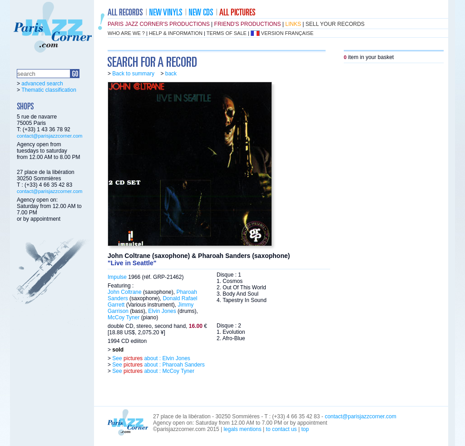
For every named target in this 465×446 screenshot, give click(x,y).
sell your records (335, 24)
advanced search (42, 83)
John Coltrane (125, 292)
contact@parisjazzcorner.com (49, 136)
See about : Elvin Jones (150, 358)
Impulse (117, 277)
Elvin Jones (162, 311)
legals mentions (242, 429)
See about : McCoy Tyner (152, 371)
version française (287, 33)
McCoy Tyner (123, 317)
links (293, 24)
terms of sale (227, 33)
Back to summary (133, 73)
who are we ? (126, 33)
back (171, 73)
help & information (176, 33)
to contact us (281, 429)
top (305, 429)
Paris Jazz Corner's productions (159, 24)
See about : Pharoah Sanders (158, 365)
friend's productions (247, 24)
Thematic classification (48, 90)
